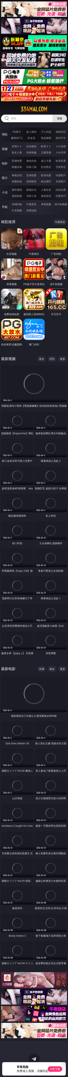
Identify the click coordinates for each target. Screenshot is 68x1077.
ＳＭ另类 (61, 152)
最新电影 (8, 668)
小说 (5, 192)
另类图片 (61, 181)
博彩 (5, 134)
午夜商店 (31, 204)
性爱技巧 (61, 196)
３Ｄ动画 (61, 146)
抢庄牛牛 (61, 138)
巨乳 (52, 359)
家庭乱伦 (31, 189)
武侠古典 (61, 189)
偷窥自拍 (17, 175)
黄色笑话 (46, 196)
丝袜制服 (31, 152)
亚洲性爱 (17, 160)
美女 (41, 359)
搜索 (59, 118)
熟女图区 (46, 181)
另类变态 (61, 167)
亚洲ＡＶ (17, 146)
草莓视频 (46, 204)
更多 (62, 359)
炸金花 (31, 138)
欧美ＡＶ (46, 146)
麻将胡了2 (17, 138)
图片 (5, 178)
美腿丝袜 (17, 181)
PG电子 (17, 131)
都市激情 (17, 189)
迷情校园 (17, 196)
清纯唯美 (31, 181)
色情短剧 (31, 210)
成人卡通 (46, 160)
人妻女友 (46, 189)
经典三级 (31, 167)
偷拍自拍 (31, 160)
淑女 (52, 669)
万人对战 (46, 131)
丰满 (41, 669)
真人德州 (31, 131)
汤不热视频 (60, 204)
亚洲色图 (31, 175)
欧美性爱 (61, 160)
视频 (5, 149)
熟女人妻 (17, 152)
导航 (5, 207)
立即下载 (55, 1069)
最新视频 (8, 358)
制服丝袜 (17, 167)
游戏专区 (61, 131)
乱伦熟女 (46, 167)
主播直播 (46, 152)
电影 (5, 163)
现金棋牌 (46, 138)
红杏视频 (17, 210)
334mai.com (34, 109)
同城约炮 (17, 204)
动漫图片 (61, 175)
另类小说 (31, 196)
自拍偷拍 (31, 146)
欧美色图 (46, 175)
